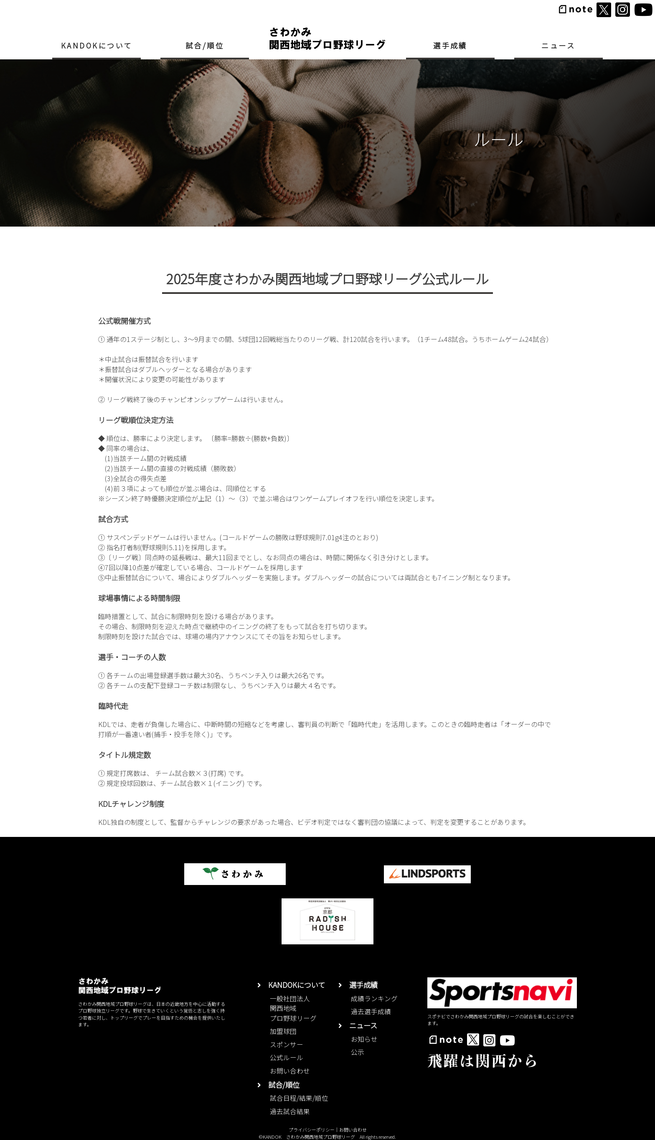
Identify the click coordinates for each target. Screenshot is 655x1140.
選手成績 (450, 45)
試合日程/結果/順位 (299, 1098)
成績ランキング (374, 998)
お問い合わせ (290, 1071)
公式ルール (286, 1057)
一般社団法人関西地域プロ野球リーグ (293, 1008)
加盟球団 (283, 1031)
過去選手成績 (371, 1011)
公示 (357, 1052)
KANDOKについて (96, 45)
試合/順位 (204, 45)
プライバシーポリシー (312, 1129)
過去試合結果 (290, 1111)
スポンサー (286, 1044)
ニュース (558, 45)
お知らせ (364, 1039)
